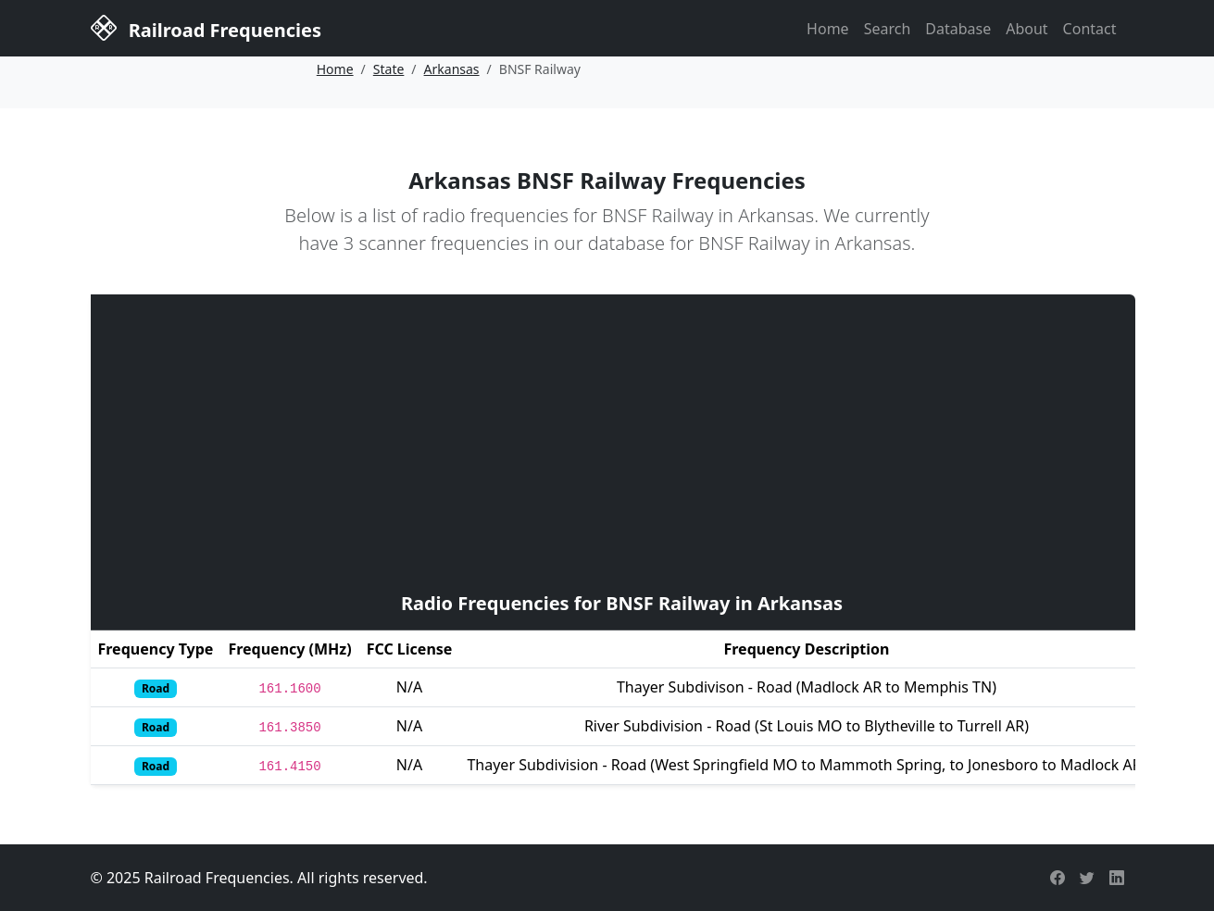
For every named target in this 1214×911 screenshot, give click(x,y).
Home (828, 29)
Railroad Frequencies (206, 26)
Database (958, 29)
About (1026, 29)
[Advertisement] (622, 440)
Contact (1090, 29)
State (389, 69)
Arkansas (452, 69)
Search (887, 29)
